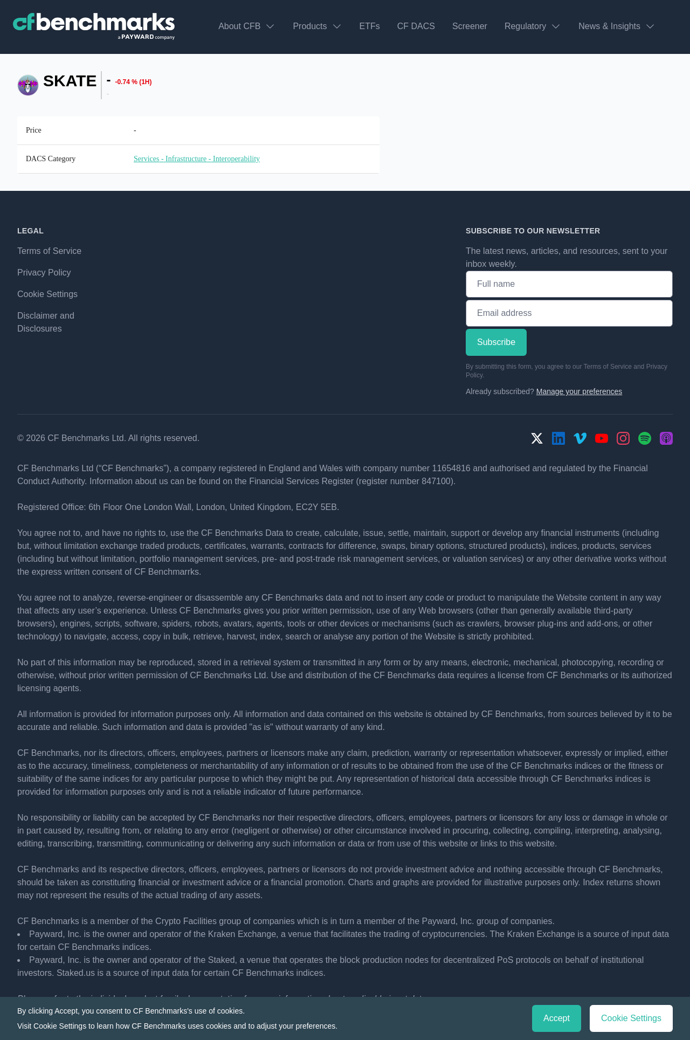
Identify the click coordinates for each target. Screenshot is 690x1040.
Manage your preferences (579, 391)
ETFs (370, 26)
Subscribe (496, 342)
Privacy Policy (44, 272)
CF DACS (416, 26)
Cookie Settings (47, 294)
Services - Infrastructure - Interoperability (197, 159)
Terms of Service (49, 251)
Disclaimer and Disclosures (45, 322)
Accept (556, 1018)
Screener (469, 26)
